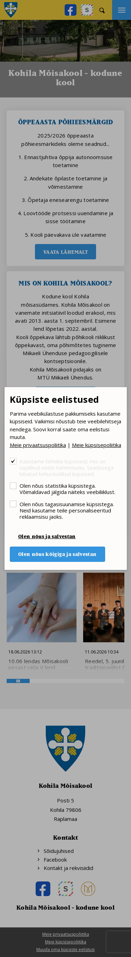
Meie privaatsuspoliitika (38, 444)
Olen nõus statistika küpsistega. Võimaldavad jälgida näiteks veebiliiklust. (67, 488)
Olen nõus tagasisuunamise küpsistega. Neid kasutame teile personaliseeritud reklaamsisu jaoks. (67, 510)
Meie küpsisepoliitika (96, 444)
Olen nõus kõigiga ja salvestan (57, 554)
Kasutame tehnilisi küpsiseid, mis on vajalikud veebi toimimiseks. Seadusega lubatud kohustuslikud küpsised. (67, 467)
